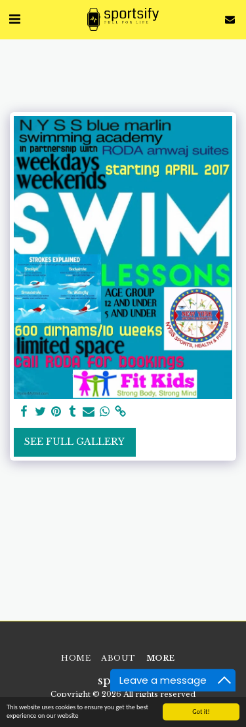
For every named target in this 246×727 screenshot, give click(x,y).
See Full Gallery (74, 441)
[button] (14, 19)
